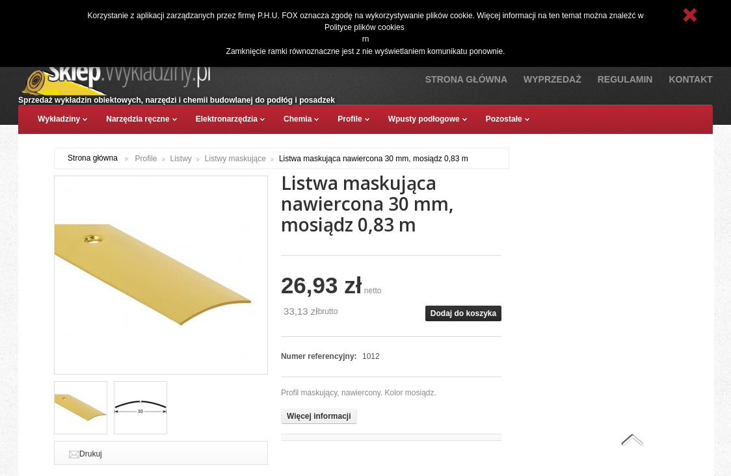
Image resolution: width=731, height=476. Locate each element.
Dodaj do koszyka (463, 313)
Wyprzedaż (552, 79)
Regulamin (625, 79)
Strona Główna (466, 79)
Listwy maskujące (235, 158)
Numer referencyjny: (320, 356)
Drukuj (90, 453)
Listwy (181, 158)
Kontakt (690, 79)
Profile (146, 158)
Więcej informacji (319, 416)
